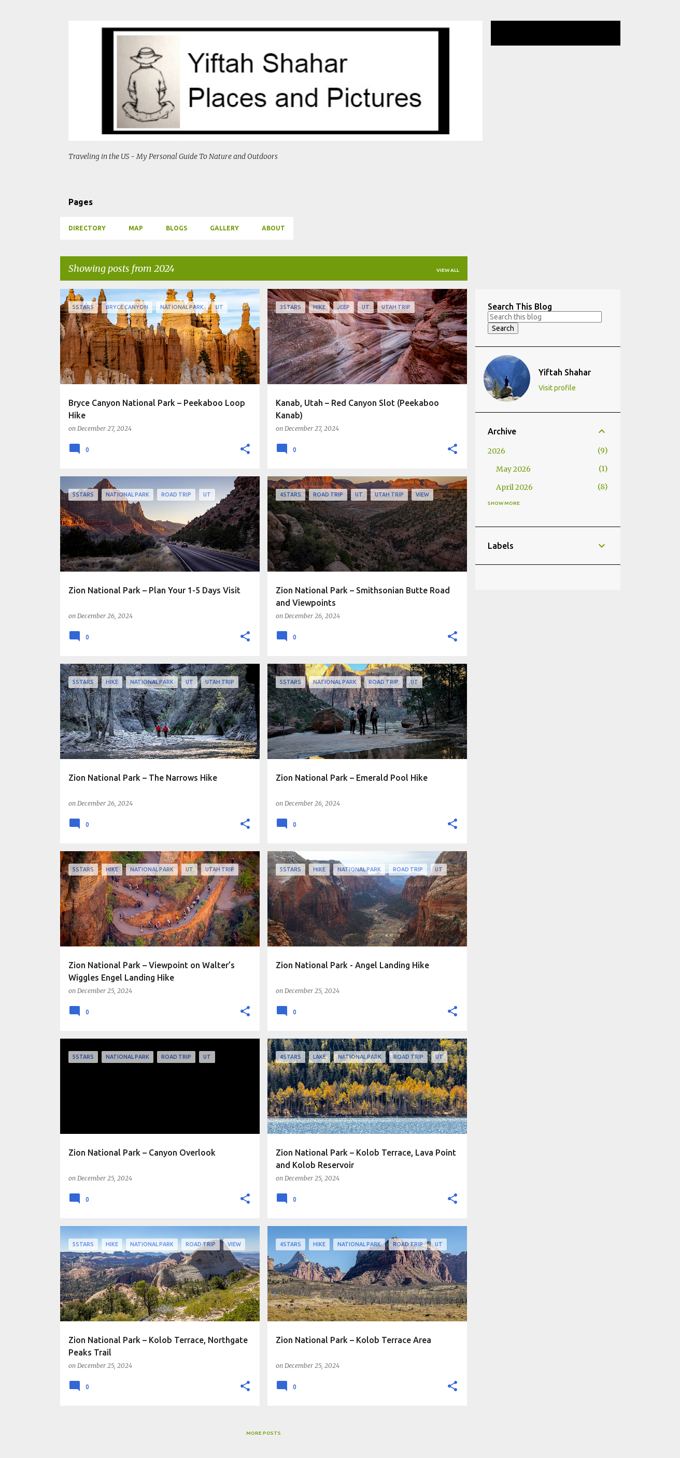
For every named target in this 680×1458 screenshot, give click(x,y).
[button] (245, 449)
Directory (87, 228)
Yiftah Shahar (565, 372)
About (273, 228)
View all (447, 270)
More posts (263, 1433)
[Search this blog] (566, 33)
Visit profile (557, 388)
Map (136, 228)
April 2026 (514, 487)
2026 (496, 451)
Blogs (176, 228)
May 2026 (513, 469)
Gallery (224, 228)
